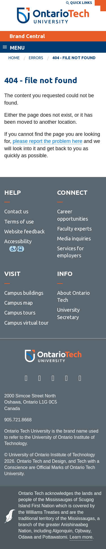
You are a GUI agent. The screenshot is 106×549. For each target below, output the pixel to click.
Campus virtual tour (26, 323)
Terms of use (19, 221)
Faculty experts (74, 228)
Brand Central (27, 36)
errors (36, 58)
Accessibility (18, 241)
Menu (17, 47)
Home (14, 58)
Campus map (18, 303)
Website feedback (24, 231)
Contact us (16, 211)
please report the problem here (47, 141)
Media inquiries (74, 238)
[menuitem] (18, 58)
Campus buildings (23, 293)
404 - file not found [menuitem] (74, 58)
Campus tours (19, 312)
